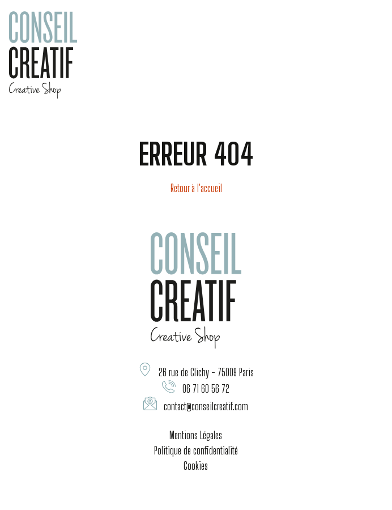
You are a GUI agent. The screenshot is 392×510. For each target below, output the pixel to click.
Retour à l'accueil (196, 188)
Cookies (196, 466)
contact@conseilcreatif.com (206, 406)
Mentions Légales (195, 435)
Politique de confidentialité (196, 450)
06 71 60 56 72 (205, 388)
